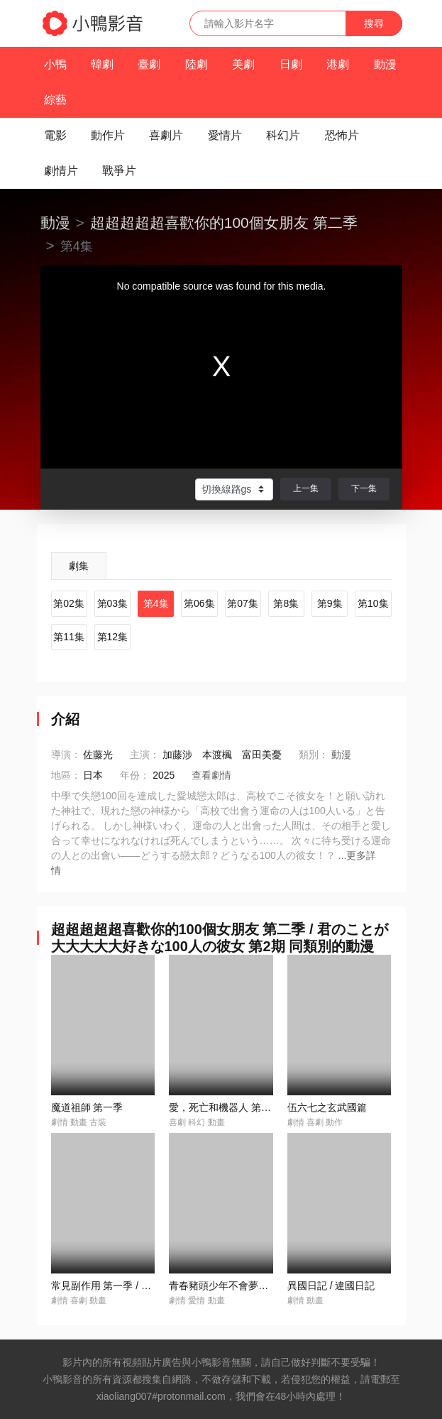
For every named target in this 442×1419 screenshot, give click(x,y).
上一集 (306, 488)
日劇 (291, 64)
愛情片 (225, 135)
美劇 (243, 64)
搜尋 (374, 23)
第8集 (286, 603)
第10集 (373, 603)
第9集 (330, 603)
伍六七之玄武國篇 (327, 1107)
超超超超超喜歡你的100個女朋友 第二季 (224, 222)
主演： (145, 754)
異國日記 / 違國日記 (331, 1285)
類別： (313, 754)
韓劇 (102, 64)
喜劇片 (166, 135)
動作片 (108, 135)
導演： (66, 754)
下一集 (364, 488)
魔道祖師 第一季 (87, 1107)
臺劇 (149, 64)
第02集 (68, 603)
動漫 (385, 64)
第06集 (199, 603)
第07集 (242, 603)
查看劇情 (211, 775)
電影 (55, 135)
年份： (135, 775)
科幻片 (283, 135)
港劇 (337, 64)
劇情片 (61, 171)
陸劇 (196, 64)
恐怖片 (342, 135)
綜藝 (55, 100)
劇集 (79, 565)
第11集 (68, 636)
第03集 (112, 603)
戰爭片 (119, 171)
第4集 (156, 603)
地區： (66, 775)
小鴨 (55, 64)
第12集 (112, 636)
